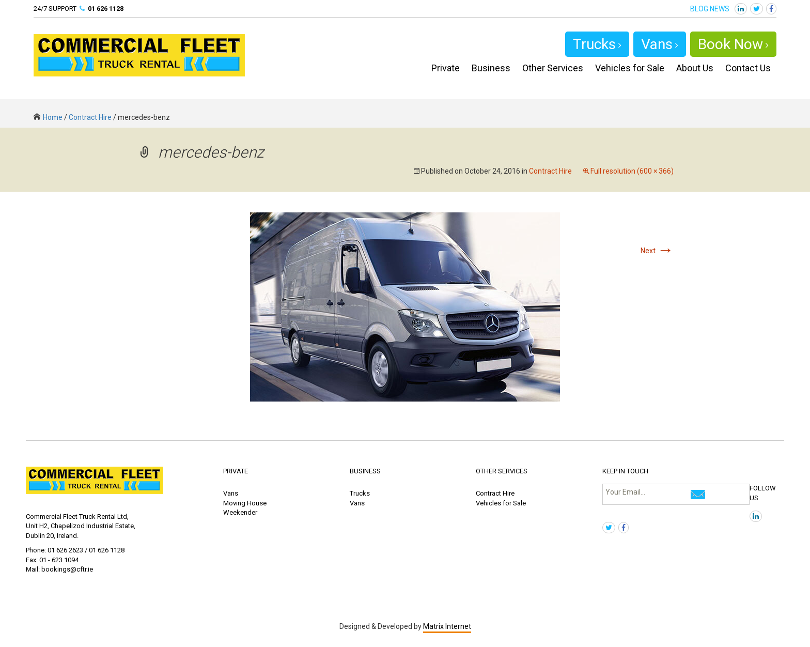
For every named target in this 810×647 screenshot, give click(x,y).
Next (657, 251)
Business (491, 68)
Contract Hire (90, 117)
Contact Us (748, 68)
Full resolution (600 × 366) (632, 171)
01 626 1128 (105, 8)
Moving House (245, 503)
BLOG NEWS (709, 9)
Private (445, 68)
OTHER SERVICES (501, 471)
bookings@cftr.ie (67, 569)
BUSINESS (365, 471)
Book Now (733, 44)
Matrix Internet (447, 626)
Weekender (240, 512)
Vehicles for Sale (629, 68)
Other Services (552, 68)
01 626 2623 (65, 550)
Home (48, 117)
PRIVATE (235, 471)
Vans (659, 44)
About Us (694, 68)
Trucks (597, 44)
